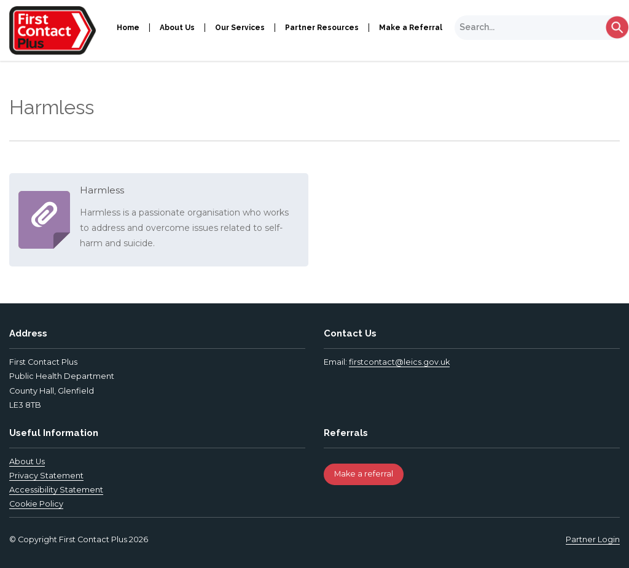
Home (128, 27)
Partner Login (593, 539)
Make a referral (363, 473)
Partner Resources (322, 27)
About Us (177, 27)
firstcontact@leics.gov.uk (399, 362)
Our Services (240, 27)
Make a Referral (410, 27)
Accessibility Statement (56, 489)
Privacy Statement (46, 475)
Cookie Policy (36, 503)
